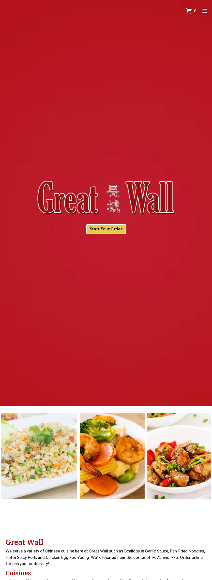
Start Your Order (106, 229)
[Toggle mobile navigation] (204, 11)
